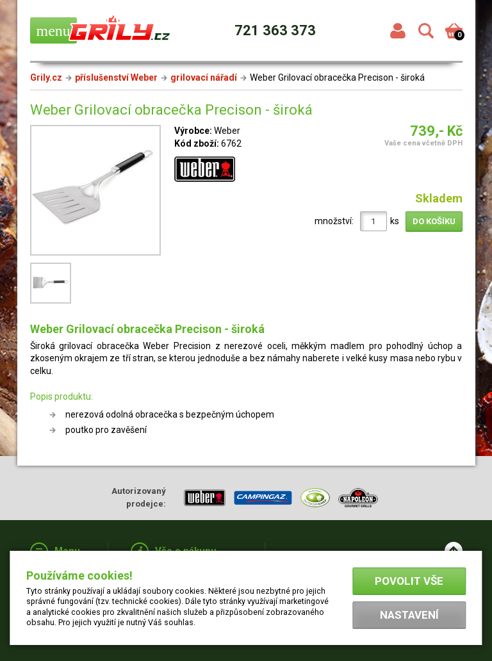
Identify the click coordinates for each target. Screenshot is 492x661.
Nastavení (409, 614)
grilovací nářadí (203, 77)
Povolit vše (409, 581)
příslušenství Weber (116, 77)
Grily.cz (46, 77)
